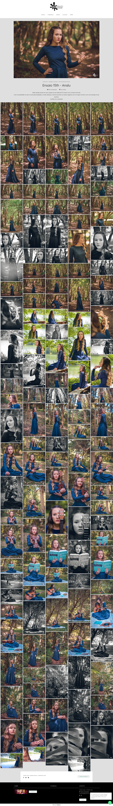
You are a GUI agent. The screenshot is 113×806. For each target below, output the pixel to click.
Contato (65, 14)
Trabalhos (51, 14)
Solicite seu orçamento (83, 776)
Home (43, 14)
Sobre (58, 14)
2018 (71, 14)
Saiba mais (33, 791)
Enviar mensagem (85, 791)
